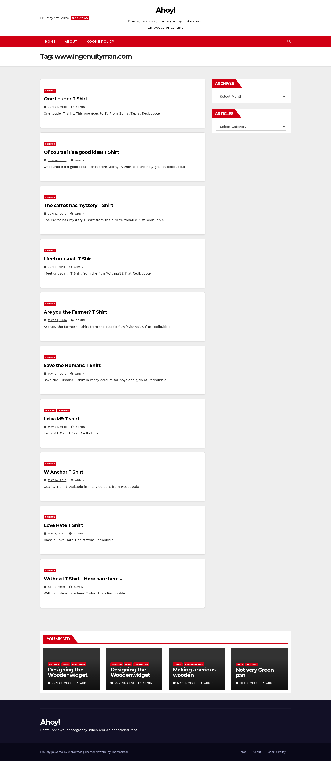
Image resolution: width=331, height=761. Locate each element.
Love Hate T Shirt (63, 525)
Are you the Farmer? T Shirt (75, 312)
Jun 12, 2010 (57, 213)
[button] (289, 41)
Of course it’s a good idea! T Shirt (81, 152)
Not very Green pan (255, 672)
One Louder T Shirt (65, 99)
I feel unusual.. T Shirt (68, 259)
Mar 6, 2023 (186, 683)
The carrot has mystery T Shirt (78, 205)
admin (78, 107)
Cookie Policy (100, 41)
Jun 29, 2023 (61, 683)
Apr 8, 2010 (56, 586)
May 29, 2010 (57, 320)
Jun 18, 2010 (57, 160)
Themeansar (120, 752)
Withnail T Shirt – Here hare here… (83, 579)
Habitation (78, 664)
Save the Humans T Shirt (72, 365)
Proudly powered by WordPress (61, 752)
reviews (251, 664)
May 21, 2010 (57, 373)
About (71, 41)
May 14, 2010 (57, 480)
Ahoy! (166, 10)
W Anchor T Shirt (63, 472)
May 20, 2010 (57, 426)
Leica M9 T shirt (61, 419)
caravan (54, 664)
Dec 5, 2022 (248, 683)
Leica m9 (50, 410)
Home (50, 41)
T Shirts (50, 90)
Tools (177, 664)
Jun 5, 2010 (56, 267)
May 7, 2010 (56, 533)
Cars (66, 664)
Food (240, 664)
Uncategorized (194, 664)
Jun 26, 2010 (57, 107)
